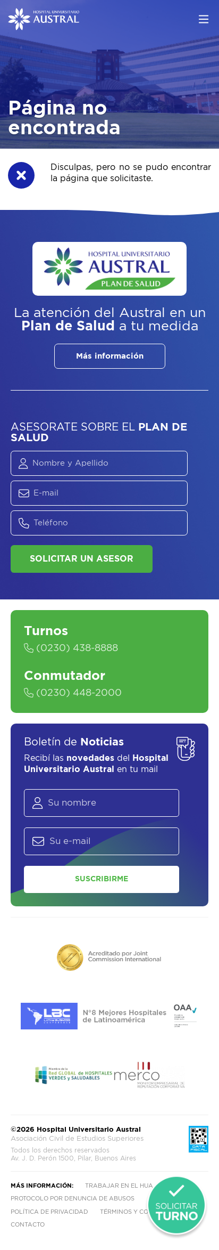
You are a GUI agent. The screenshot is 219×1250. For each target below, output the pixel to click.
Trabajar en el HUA (119, 1186)
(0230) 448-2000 (73, 693)
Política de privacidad (49, 1212)
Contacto (28, 1225)
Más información (110, 356)
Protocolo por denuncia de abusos (72, 1199)
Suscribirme (101, 879)
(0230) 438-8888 (71, 648)
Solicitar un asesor (81, 559)
